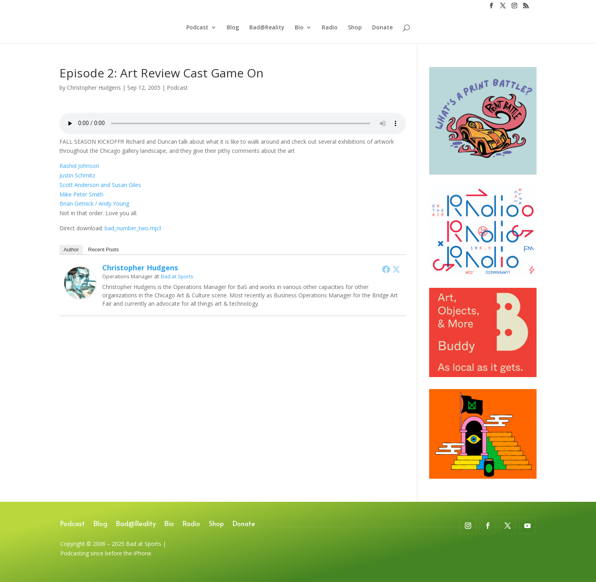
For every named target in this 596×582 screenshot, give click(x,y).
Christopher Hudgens (94, 87)
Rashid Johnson (79, 166)
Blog (233, 28)
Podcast (197, 28)
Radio (330, 28)
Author (70, 249)
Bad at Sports (177, 276)
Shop (355, 28)
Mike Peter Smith (81, 194)
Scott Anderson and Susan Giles (100, 185)
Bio (299, 28)
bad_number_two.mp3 (133, 228)
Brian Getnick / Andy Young (94, 203)
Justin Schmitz (77, 175)
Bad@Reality (267, 28)
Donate (382, 28)
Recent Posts (103, 249)
